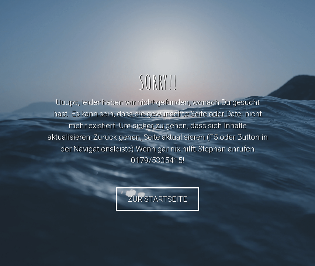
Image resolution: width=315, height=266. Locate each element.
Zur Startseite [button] (157, 199)
